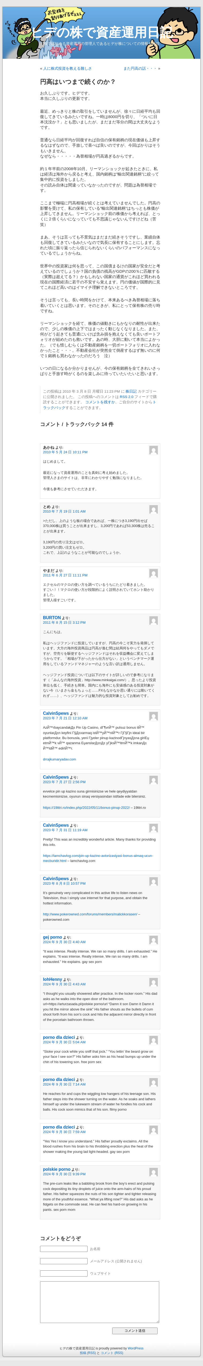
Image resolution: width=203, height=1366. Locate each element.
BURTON (52, 617)
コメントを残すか (100, 402)
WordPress (135, 1348)
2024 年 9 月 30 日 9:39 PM (64, 1174)
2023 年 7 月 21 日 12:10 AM (65, 718)
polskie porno (57, 1169)
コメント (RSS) (112, 1353)
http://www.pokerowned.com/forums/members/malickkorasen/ (90, 914)
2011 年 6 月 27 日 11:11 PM (65, 575)
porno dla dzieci (59, 1037)
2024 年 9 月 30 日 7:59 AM (64, 1132)
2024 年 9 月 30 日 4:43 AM (64, 984)
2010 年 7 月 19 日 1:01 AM (64, 511)
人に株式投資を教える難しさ (67, 68)
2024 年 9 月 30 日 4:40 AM (64, 942)
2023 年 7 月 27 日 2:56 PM (64, 782)
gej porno (52, 937)
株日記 (131, 391)
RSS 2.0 (127, 397)
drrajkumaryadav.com (59, 759)
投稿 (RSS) (88, 1353)
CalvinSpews (56, 713)
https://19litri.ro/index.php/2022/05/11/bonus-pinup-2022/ (86, 808)
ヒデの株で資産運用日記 (101, 32)
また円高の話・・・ (140, 68)
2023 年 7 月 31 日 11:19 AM (65, 830)
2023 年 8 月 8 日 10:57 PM (64, 883)
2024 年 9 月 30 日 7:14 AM (64, 1084)
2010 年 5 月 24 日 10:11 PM (65, 452)
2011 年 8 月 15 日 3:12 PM (64, 622)
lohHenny (52, 979)
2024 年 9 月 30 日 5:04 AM (64, 1042)
